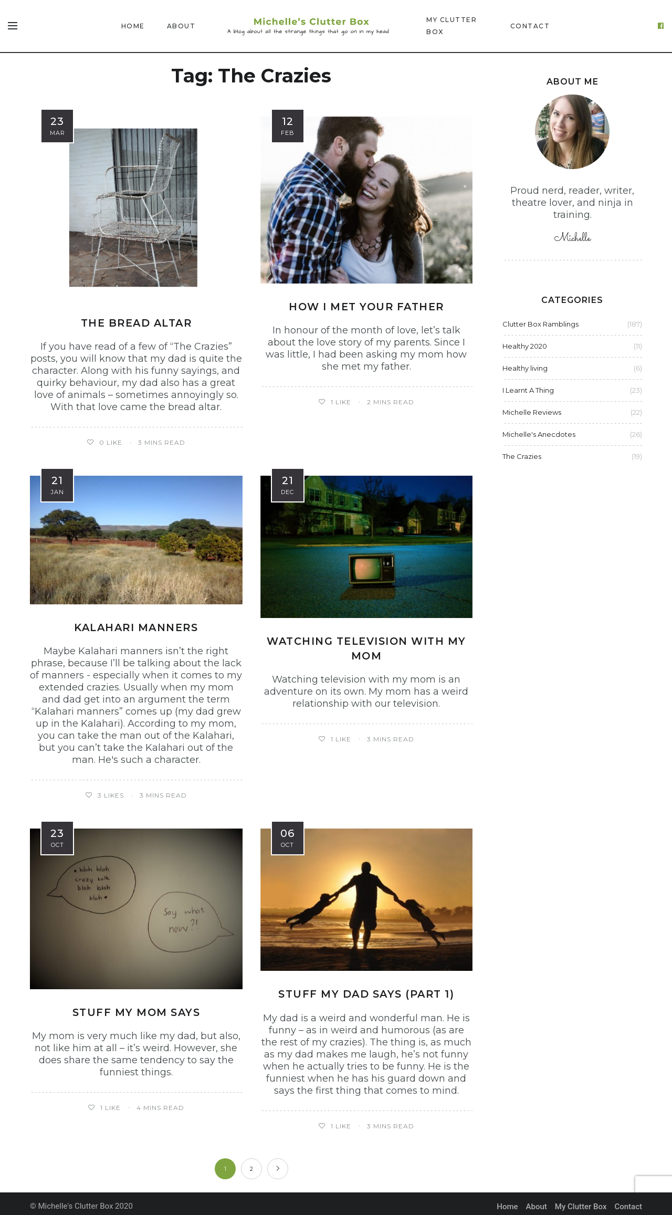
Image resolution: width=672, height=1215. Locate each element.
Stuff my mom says (136, 1006)
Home (133, 26)
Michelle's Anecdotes (538, 434)
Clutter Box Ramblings (540, 324)
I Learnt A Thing (528, 390)
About (181, 26)
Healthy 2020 (524, 346)
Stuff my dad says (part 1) (366, 987)
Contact (530, 26)
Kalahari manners (136, 621)
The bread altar (136, 316)
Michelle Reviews (531, 412)
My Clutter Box (451, 26)
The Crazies (521, 456)
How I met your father (366, 306)
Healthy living (525, 368)
